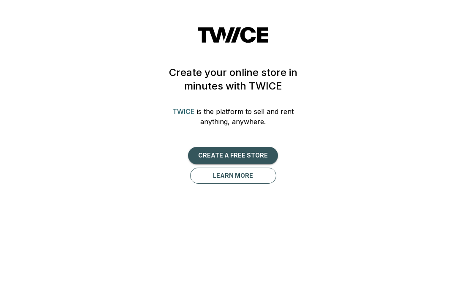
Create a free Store (233, 155)
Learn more (233, 175)
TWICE (183, 111)
